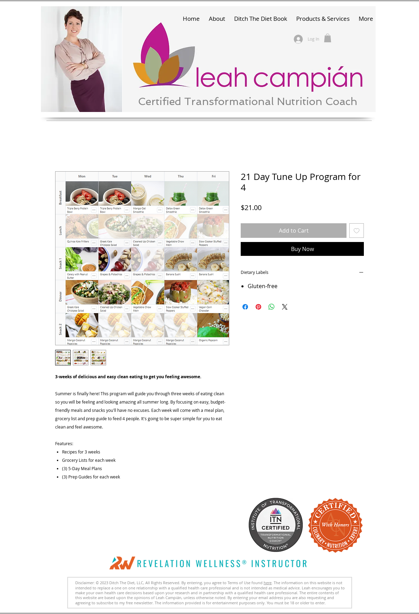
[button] (327, 38)
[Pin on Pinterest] (258, 307)
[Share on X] (285, 307)
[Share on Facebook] (245, 307)
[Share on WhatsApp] (271, 307)
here (268, 582)
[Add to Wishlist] (356, 230)
